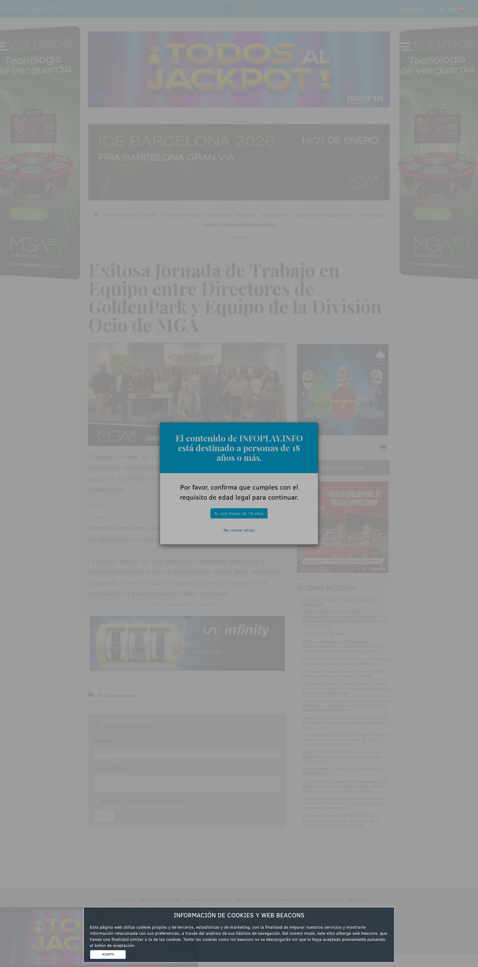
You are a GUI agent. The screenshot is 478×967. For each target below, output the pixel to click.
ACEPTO (108, 954)
